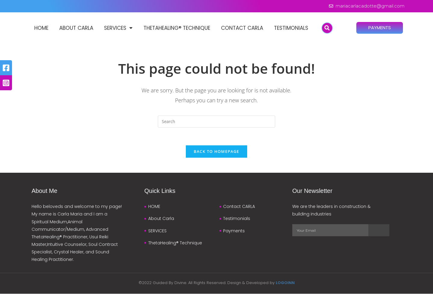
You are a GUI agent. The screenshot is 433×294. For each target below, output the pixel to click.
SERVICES (118, 28)
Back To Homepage (216, 151)
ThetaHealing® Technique (176, 28)
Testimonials (291, 28)
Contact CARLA (242, 28)
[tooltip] (6, 67)
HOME (41, 28)
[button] (327, 28)
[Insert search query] (216, 122)
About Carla (76, 28)
